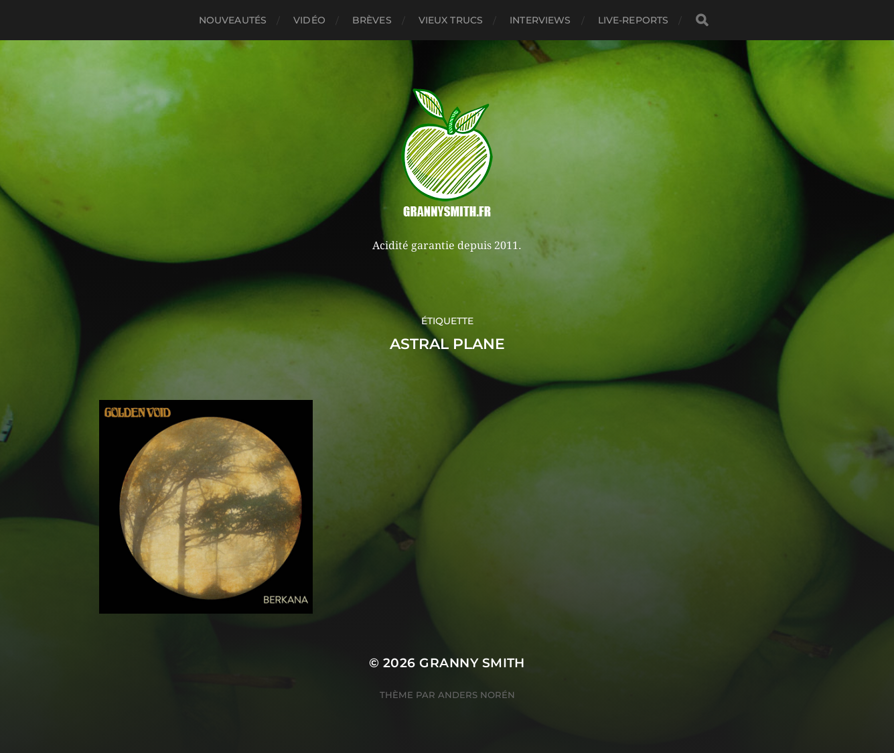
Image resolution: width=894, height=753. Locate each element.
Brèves (372, 20)
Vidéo (309, 20)
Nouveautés (233, 20)
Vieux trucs (451, 20)
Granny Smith (472, 663)
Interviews (540, 20)
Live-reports (633, 20)
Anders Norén (476, 694)
